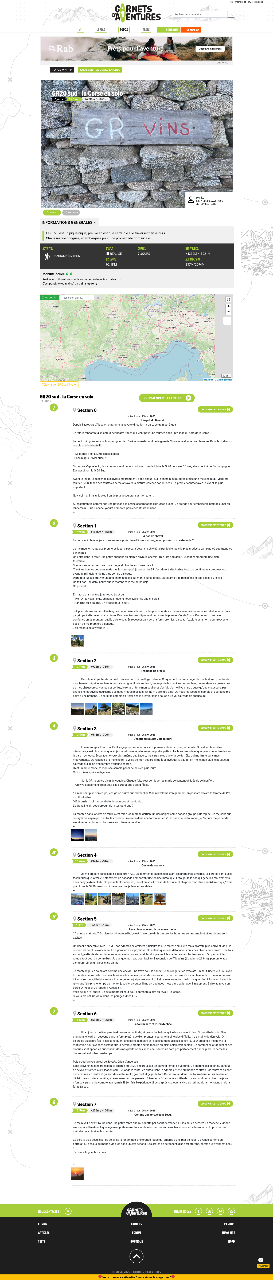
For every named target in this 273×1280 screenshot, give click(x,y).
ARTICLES (43, 1233)
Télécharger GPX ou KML (59, 384)
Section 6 (87, 1013)
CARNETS (136, 1224)
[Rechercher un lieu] (77, 297)
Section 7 (87, 1104)
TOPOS (124, 29)
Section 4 (87, 855)
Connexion (192, 30)
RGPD (231, 1241)
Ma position (49, 297)
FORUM (136, 1233)
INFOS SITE (228, 1233)
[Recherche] (200, 14)
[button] (228, 299)
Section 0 (87, 410)
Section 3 (87, 728)
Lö (202, 197)
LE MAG (100, 29)
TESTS (146, 29)
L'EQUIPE (229, 1224)
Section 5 (87, 919)
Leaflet (208, 380)
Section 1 (87, 526)
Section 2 (87, 660)
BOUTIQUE (172, 30)
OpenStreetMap (224, 380)
